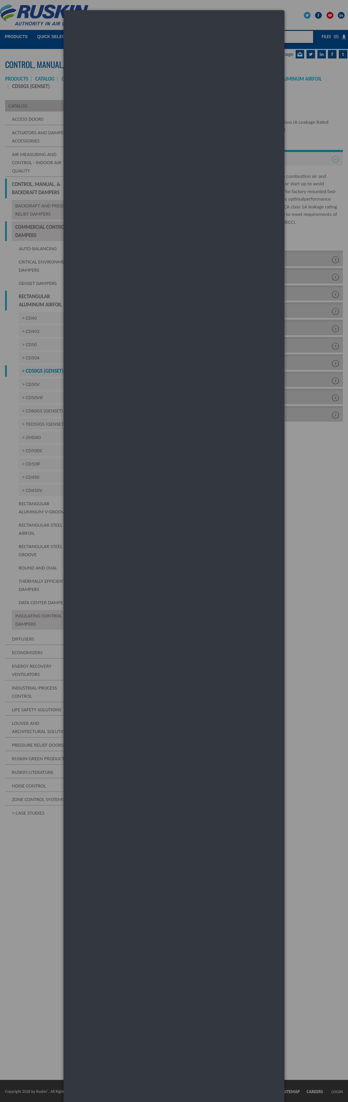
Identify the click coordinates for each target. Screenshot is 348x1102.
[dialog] (174, 36)
